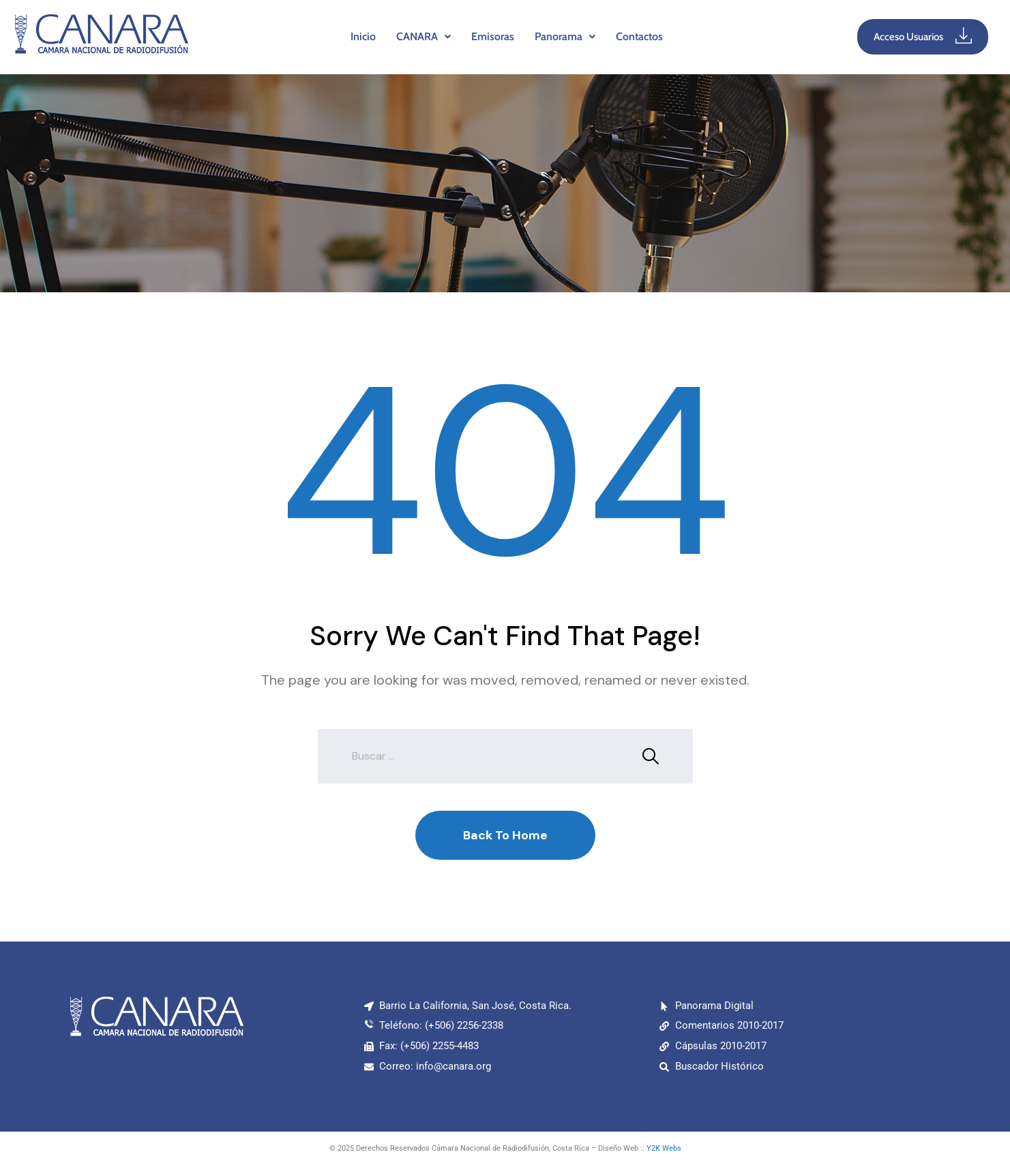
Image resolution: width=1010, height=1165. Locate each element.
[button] (423, 36)
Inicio (363, 36)
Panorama (565, 36)
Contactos (639, 36)
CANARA (423, 36)
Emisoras (492, 36)
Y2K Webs (664, 1148)
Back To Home (505, 835)
